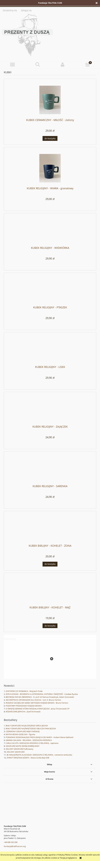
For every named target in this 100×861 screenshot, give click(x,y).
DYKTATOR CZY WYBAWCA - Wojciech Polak (24, 691)
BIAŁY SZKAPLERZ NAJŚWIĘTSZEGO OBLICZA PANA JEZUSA (31, 728)
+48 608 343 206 (10, 842)
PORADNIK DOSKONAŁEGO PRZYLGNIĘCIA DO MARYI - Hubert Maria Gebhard (39, 737)
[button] (12, 64)
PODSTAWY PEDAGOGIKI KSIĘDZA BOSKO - (24, 705)
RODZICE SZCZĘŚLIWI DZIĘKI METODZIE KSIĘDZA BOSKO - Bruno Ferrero (37, 702)
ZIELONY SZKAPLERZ (16, 752)
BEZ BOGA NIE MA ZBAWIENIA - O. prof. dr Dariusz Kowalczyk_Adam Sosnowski (40, 697)
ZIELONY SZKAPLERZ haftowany (19, 749)
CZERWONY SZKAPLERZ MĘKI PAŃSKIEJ (22, 731)
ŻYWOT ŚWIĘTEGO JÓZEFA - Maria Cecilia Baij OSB (28, 757)
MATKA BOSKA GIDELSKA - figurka (20, 734)
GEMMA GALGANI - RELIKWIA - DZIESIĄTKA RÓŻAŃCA (29, 740)
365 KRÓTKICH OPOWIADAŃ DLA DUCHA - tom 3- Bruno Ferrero (33, 700)
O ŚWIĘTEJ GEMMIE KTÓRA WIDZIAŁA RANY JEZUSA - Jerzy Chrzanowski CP (37, 708)
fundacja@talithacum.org (15, 846)
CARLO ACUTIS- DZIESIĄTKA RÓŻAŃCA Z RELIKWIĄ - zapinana (32, 743)
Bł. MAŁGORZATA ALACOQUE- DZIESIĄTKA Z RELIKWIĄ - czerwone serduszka (39, 754)
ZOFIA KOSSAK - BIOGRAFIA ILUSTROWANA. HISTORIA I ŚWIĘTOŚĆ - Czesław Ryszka (42, 694)
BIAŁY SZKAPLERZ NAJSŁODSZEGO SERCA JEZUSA (27, 725)
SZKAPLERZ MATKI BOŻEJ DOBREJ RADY (22, 746)
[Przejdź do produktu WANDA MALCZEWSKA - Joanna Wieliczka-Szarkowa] (50, 672)
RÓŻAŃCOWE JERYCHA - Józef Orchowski (23, 711)
